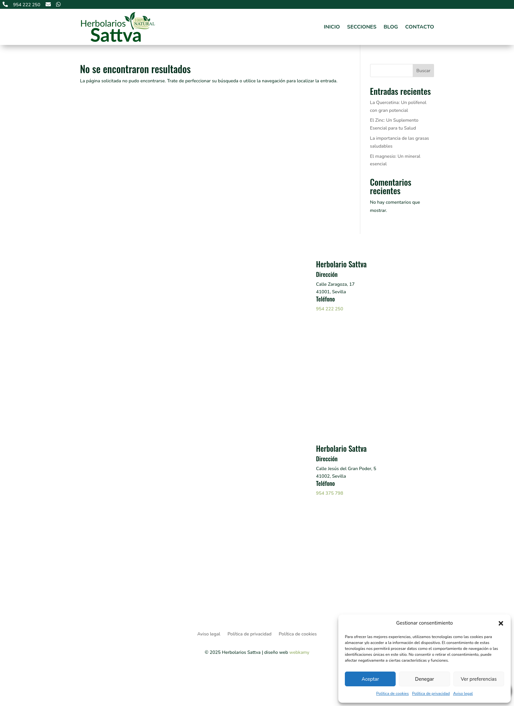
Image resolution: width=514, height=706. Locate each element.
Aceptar (370, 679)
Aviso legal (463, 693)
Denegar (424, 679)
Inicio (332, 27)
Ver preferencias (479, 679)
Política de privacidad (431, 693)
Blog (391, 27)
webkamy (299, 652)
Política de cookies (392, 693)
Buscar (423, 71)
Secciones (362, 27)
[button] (501, 623)
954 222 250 (329, 309)
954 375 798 (329, 493)
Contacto (419, 27)
